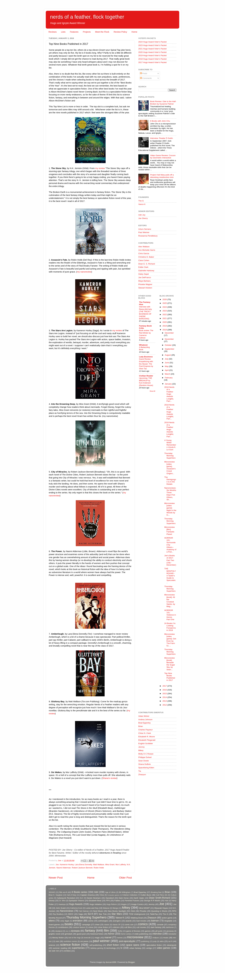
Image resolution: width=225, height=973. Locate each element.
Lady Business (146, 357)
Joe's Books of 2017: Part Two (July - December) (170, 560)
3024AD (52, 892)
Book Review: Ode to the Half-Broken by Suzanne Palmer (163, 102)
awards (128, 921)
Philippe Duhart (145, 757)
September (169, 349)
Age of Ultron (110, 892)
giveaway (170, 931)
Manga (115, 908)
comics (143, 924)
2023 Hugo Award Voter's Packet (152, 45)
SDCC (70, 914)
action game (167, 918)
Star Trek (103, 914)
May (167, 366)
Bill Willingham (124, 892)
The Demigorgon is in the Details (170, 480)
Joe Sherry (143, 218)
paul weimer (101, 941)
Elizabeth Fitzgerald (146, 740)
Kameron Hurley (67, 864)
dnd (67, 931)
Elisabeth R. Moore (146, 737)
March (168, 374)
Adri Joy (141, 215)
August (168, 355)
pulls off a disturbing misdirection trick (162, 176)
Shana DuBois (144, 764)
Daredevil (110, 898)
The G (141, 201)
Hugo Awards (76, 904)
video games (163, 948)
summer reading (60, 948)
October (168, 345)
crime (90, 927)
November (169, 339)
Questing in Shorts (159, 911)
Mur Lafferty (121, 864)
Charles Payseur (145, 730)
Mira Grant (110, 864)
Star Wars (116, 914)
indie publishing (141, 934)
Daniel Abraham (94, 898)
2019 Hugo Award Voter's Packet (152, 55)
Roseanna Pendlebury (148, 236)
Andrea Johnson (145, 719)
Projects (87, 32)
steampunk (171, 945)
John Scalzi (61, 908)
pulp (155, 941)
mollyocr (156, 938)
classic (106, 925)
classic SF (117, 925)
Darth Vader (139, 898)
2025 (164, 303)
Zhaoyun (142, 774)
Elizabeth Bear (95, 900)
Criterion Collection (129, 895)
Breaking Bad (156, 892)
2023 (164, 311)
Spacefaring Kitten (146, 768)
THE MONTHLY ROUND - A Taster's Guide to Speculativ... (170, 576)
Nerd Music (98, 911)
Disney (52, 900)
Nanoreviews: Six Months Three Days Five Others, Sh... (170, 494)
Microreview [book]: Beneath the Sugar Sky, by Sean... (169, 664)
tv (121, 948)
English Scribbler (145, 743)
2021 (164, 318)
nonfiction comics (70, 941)
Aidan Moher (143, 716)
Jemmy (141, 747)
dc (50, 931)
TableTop (154, 914)
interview (157, 933)
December (169, 333)
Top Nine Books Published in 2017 (169, 676)
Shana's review (109, 778)
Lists (63, 32)
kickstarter (172, 934)
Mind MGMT (144, 908)
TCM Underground (137, 914)
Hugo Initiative (95, 904)
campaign (86, 924)
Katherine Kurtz (76, 908)
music (165, 938)
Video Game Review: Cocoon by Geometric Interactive (162, 156)
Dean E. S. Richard (146, 264)
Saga (80, 914)
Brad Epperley (144, 723)
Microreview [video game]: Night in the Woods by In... (170, 509)
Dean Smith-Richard (159, 897)
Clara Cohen (143, 260)
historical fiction (96, 934)
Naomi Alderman (63, 868)
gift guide (158, 931)
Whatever (143, 345)
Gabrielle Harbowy (146, 270)
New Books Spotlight (117, 911)
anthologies (103, 921)
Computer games (113, 895)
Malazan (106, 908)
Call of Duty (71, 895)
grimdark (68, 934)
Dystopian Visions (76, 900)
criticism (116, 927)
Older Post (125, 877)
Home (134, 32)
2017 (164, 686)
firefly (120, 931)
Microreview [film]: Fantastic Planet (169, 530)
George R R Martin (152, 900)
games (148, 931)
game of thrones (133, 931)
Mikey (140, 750)
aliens (52, 920)
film (106, 930)
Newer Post (56, 877)
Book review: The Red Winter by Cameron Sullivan (146, 334)
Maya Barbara (144, 281)
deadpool (58, 931)
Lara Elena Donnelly (83, 864)
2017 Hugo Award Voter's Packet (152, 62)
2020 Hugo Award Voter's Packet (152, 52)
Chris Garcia (143, 253)
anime (91, 921)
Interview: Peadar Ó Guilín (161, 138)
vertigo (149, 948)
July (167, 359)
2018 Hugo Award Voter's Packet (152, 59)
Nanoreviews (66, 911)
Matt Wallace (98, 864)
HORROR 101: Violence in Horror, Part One (170, 615)
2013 (164, 701)
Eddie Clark (143, 267)
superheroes (78, 948)
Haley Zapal (143, 274)
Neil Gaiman (84, 911)
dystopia (75, 930)
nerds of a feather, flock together (87, 17)
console (160, 924)
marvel (107, 937)
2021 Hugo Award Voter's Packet (152, 49)
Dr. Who (62, 901)
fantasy (90, 930)
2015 (164, 693)
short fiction (113, 945)
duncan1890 (111, 962)
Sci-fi (90, 914)
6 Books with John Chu (160, 121)
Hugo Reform (111, 904)
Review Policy (120, 32)
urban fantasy (135, 948)
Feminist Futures (132, 900)
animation (78, 920)
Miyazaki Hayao (161, 908)
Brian (140, 726)
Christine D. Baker (146, 257)
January (168, 384)
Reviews (53, 32)
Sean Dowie (143, 761)
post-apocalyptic (127, 941)
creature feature (79, 927)
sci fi (170, 941)
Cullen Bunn (145, 895)
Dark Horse (124, 898)
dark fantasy (156, 927)
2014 (164, 697)
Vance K (142, 204)
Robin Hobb (99, 868)
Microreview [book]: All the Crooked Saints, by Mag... (169, 600)
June (167, 363)
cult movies (141, 927)
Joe (57, 864)
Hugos (124, 904)
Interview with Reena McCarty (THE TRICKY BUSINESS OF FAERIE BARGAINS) (145, 313)
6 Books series (79, 892)
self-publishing (95, 945)
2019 (164, 326)
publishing (145, 941)
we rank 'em (54, 951)
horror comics (126, 934)
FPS (108, 900)
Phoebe (143, 911)
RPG (174, 911)
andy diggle (64, 921)
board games (54, 924)
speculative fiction (154, 945)
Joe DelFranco (144, 277)
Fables (117, 900)
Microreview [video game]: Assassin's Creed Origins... (169, 468)
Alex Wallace (144, 247)
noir (57, 941)
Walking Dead (137, 918)
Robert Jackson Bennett (82, 868)
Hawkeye (62, 904)
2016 (164, 690)
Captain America (87, 895)
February (169, 378)
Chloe (101, 895)
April (167, 370)
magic (97, 938)
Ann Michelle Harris (146, 250)
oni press (84, 941)
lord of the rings (74, 938)
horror (111, 933)
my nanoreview (84, 272)
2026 (164, 299)
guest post (81, 934)
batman (155, 920)
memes (120, 938)
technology (111, 948)
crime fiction (103, 927)
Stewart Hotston (145, 288)
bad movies (141, 921)
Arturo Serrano (144, 229)
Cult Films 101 (161, 895)
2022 (164, 314)
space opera (132, 945)
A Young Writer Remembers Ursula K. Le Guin (170, 445)
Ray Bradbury (58, 914)
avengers (117, 921)
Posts (143, 73)
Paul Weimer (143, 232)
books (69, 924)
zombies (67, 951)
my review (100, 168)
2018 (164, 330)
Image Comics (137, 904)
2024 (164, 307)
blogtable (168, 921)
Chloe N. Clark (144, 733)
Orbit (133, 911)
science (52, 945)
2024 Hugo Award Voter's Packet (152, 42)
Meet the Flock (102, 32)
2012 (164, 705)
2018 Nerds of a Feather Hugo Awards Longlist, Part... (169, 394)
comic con (129, 924)
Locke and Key (92, 908)
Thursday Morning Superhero (169, 455)
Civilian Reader (146, 376)
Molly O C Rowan (145, 754)
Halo (166, 901)
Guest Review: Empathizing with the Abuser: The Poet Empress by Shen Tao (146, 364)
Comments (146, 78)
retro (162, 941)
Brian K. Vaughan (55, 895)
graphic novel (54, 934)
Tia (139, 771)
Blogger (131, 962)
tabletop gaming (96, 948)
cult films (128, 927)
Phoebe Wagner (145, 284)
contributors (63, 927)
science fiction (70, 944)
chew (97, 924)
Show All (152, 391)
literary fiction (58, 938)
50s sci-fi (63, 892)
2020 (164, 322)
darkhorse (170, 927)
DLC (81, 898)
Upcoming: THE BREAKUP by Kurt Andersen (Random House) (146, 381)
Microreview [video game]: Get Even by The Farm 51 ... (170, 640)
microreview (135, 937)
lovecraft (87, 938)
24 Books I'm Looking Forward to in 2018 (170, 626)
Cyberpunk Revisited (66, 898)
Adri (96, 892)
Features (74, 32)
